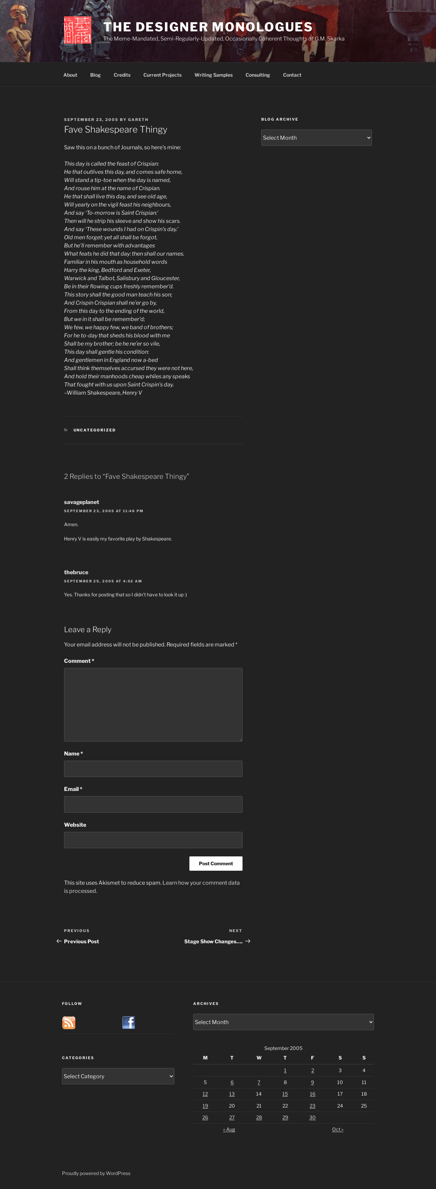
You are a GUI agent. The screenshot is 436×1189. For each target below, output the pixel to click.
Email (73, 789)
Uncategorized (95, 430)
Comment (79, 661)
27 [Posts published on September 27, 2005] (232, 1117)
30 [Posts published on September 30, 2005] (312, 1117)
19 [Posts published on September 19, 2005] (205, 1106)
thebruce (76, 572)
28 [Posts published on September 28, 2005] (259, 1117)
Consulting (258, 75)
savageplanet (81, 502)
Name (73, 753)
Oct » (337, 1129)
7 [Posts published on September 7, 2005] (259, 1082)
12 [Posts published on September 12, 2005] (205, 1094)
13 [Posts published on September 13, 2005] (232, 1094)
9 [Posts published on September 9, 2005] (312, 1082)
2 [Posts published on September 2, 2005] (312, 1070)
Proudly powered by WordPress (96, 1173)
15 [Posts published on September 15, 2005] (285, 1094)
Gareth (138, 119)
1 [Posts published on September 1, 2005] (285, 1070)
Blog (95, 75)
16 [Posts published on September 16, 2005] (312, 1094)
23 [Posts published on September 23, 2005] (312, 1106)
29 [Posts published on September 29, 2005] (285, 1117)
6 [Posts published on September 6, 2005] (232, 1082)
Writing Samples (213, 75)
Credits (122, 75)
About (70, 75)
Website (75, 825)
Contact (292, 75)
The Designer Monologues (208, 26)
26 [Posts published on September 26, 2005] (205, 1117)
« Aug (229, 1129)
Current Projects (162, 75)
